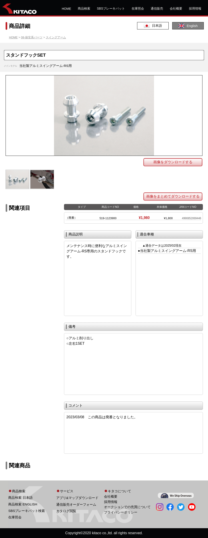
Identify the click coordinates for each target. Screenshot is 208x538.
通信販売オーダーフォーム (76, 504)
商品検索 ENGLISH (22, 504)
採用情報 (195, 8)
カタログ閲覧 (66, 511)
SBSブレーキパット (111, 8)
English (188, 26)
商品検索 (84, 8)
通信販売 (157, 8)
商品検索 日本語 (20, 497)
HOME (66, 8)
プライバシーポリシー (120, 512)
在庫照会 (138, 8)
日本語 (153, 26)
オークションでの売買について (127, 507)
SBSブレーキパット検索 (26, 511)
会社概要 (176, 8)
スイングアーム (56, 37)
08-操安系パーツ (31, 37)
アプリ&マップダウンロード (77, 498)
